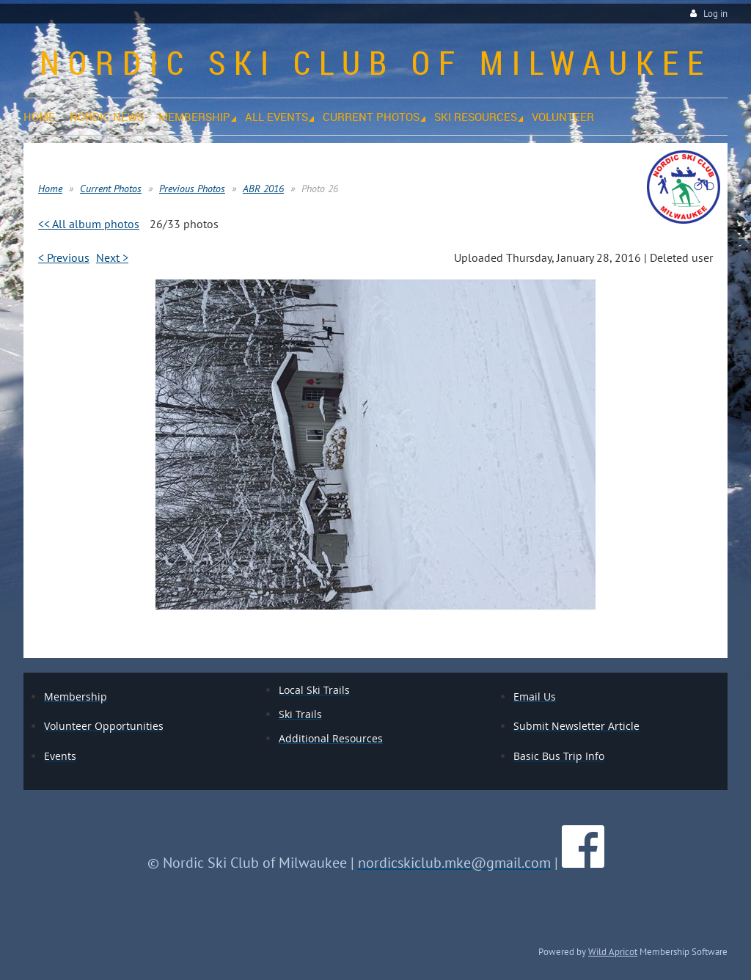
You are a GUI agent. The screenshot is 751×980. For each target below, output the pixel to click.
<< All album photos (88, 223)
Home (50, 188)
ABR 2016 (263, 188)
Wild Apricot (612, 951)
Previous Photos (192, 188)
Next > (112, 257)
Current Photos (111, 188)
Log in (715, 13)
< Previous (63, 257)
